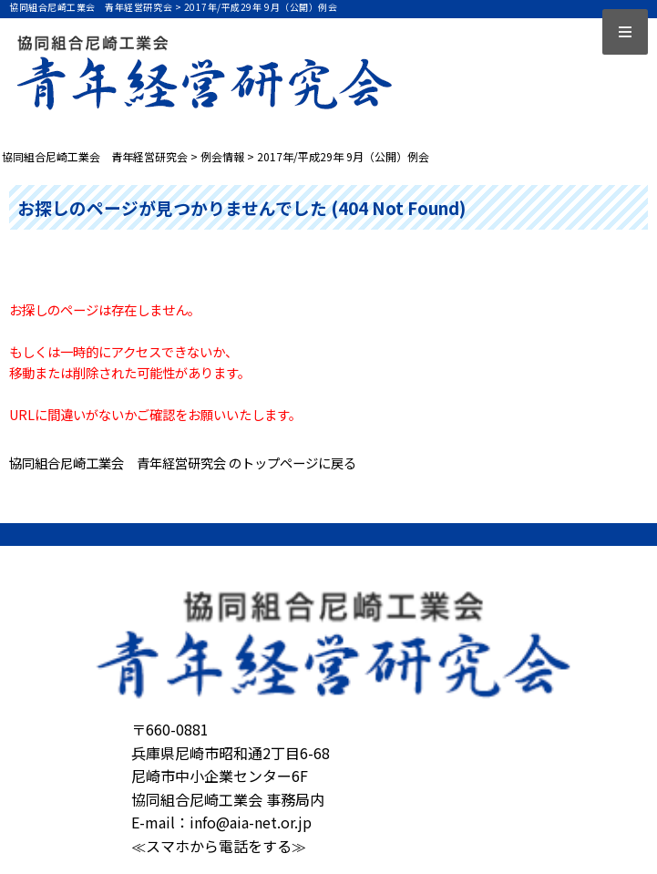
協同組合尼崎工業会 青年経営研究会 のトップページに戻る (182, 462)
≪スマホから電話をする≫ (218, 846)
